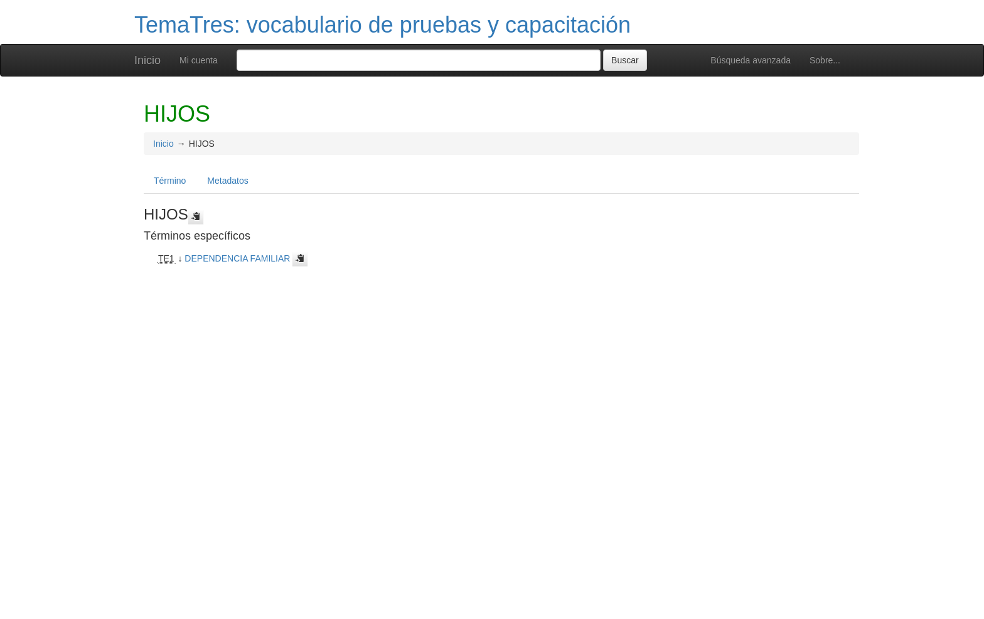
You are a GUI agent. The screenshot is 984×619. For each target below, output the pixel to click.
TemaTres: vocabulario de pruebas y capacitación (382, 25)
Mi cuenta (198, 60)
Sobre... (825, 60)
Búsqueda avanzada (750, 60)
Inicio (147, 60)
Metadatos (227, 181)
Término (170, 181)
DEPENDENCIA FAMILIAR (237, 258)
